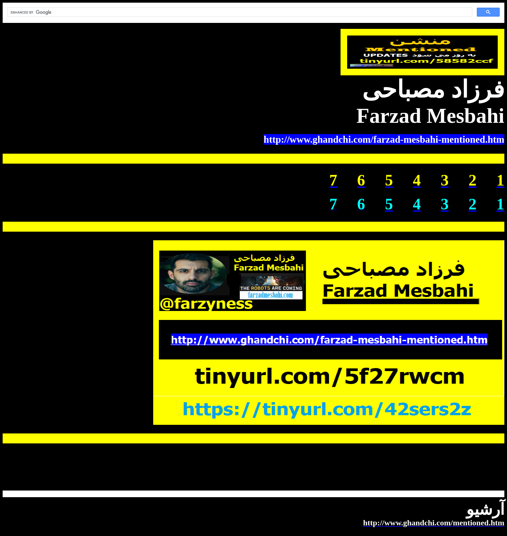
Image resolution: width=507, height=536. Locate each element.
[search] (239, 12)
